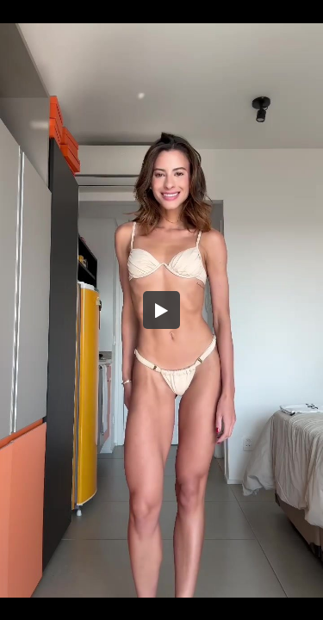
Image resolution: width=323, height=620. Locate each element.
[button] (162, 310)
